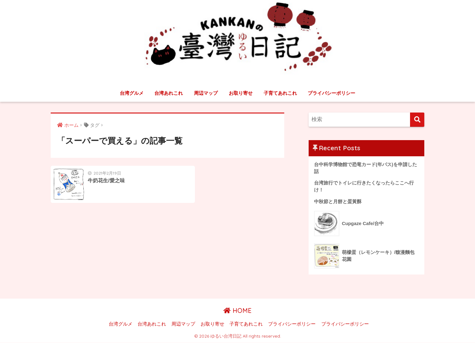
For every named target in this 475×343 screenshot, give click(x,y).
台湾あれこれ (168, 93)
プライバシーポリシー (331, 93)
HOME (237, 311)
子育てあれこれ (280, 93)
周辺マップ (206, 93)
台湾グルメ (132, 93)
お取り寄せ (241, 93)
